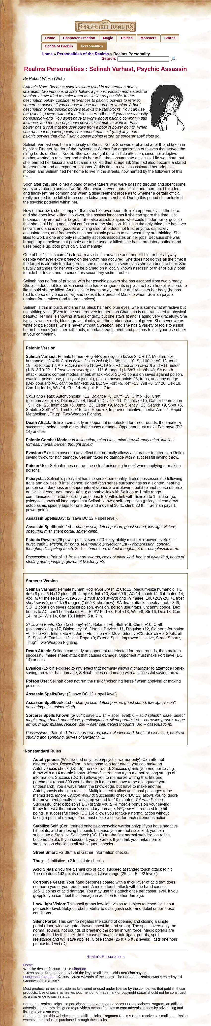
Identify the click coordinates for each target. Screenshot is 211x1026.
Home (50, 38)
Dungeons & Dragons (40, 978)
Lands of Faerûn (59, 46)
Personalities (92, 46)
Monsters (148, 38)
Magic (108, 38)
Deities (127, 38)
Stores (170, 38)
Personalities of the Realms (83, 54)
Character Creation (79, 38)
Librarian (79, 970)
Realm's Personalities (105, 957)
